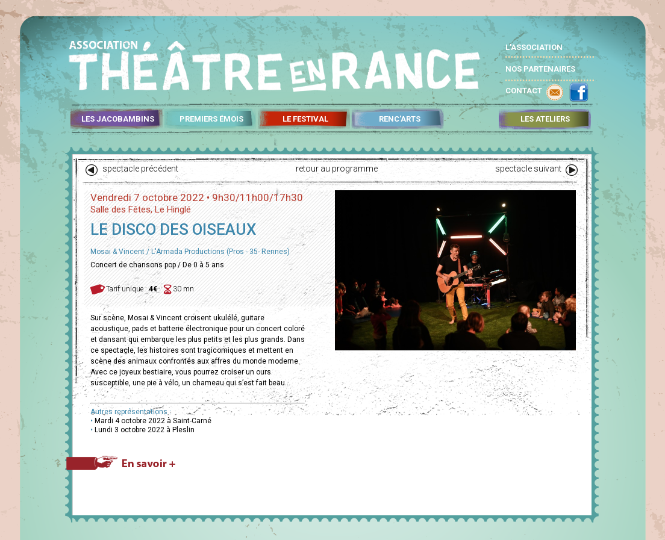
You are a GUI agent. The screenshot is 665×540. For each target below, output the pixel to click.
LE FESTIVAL (305, 119)
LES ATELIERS (545, 119)
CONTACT (523, 90)
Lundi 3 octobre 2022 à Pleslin (145, 430)
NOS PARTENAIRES (540, 68)
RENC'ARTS (399, 119)
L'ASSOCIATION (534, 47)
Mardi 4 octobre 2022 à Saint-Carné (153, 421)
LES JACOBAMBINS (117, 119)
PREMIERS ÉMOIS (211, 119)
